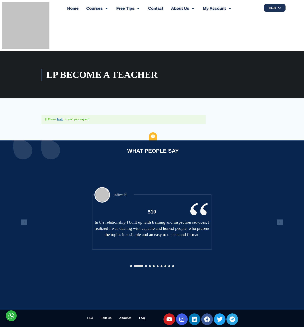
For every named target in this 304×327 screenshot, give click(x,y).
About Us (183, 8)
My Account (217, 8)
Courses (97, 8)
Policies (106, 317)
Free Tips (128, 8)
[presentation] (24, 222)
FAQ (142, 317)
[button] (131, 266)
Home (72, 8)
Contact (155, 8)
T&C (90, 317)
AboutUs (125, 317)
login (60, 119)
